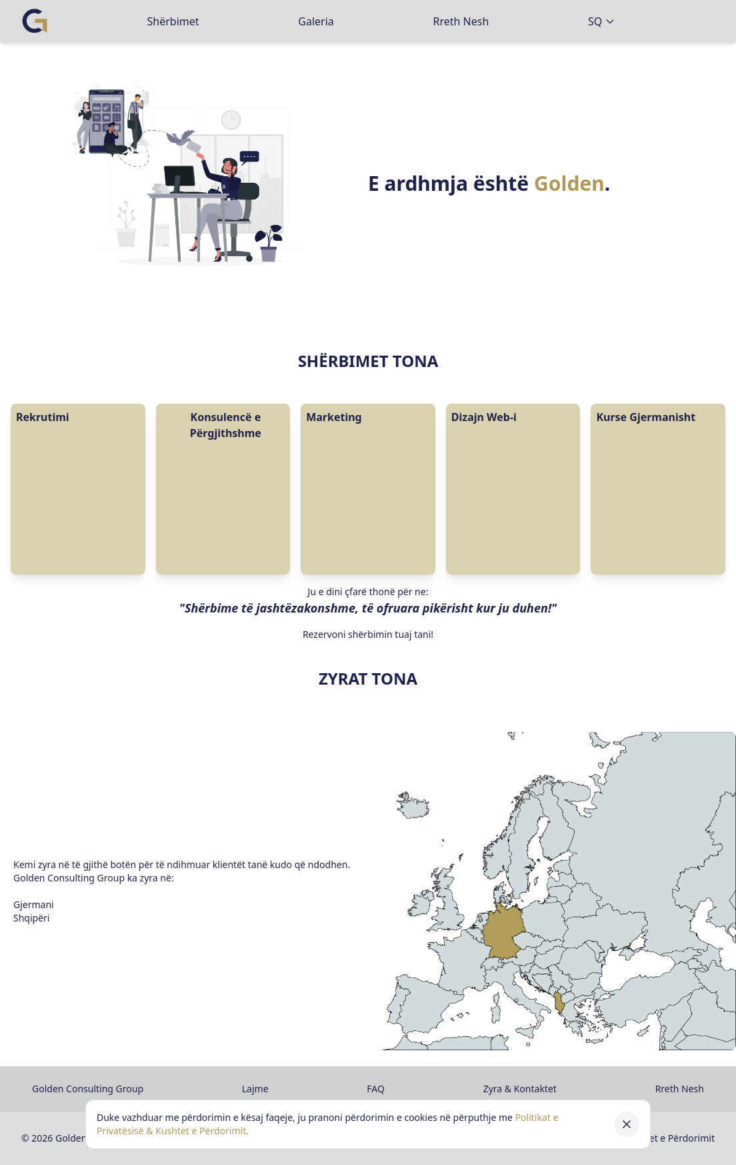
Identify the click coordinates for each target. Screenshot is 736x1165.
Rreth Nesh (461, 21)
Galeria (316, 21)
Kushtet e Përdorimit (669, 1138)
